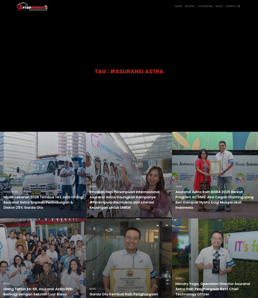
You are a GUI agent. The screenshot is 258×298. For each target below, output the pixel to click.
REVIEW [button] (190, 6)
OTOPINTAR (205, 6)
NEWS (178, 6)
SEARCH (233, 6)
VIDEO (219, 6)
